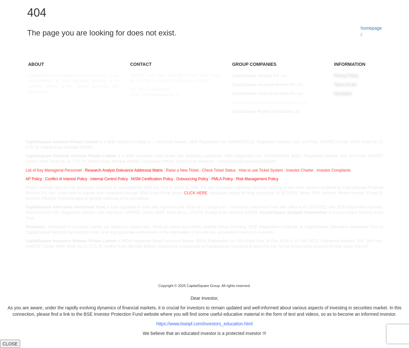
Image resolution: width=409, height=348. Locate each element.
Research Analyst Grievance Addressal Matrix (124, 170)
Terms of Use (345, 84)
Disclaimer (343, 93)
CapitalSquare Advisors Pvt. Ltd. (259, 75)
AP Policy (34, 179)
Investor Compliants (334, 170)
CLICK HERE (195, 193)
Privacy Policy (346, 75)
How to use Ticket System (261, 170)
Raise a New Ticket (182, 170)
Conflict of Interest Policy (66, 179)
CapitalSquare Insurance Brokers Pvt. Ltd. (268, 84)
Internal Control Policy (109, 179)
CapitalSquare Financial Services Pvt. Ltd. (268, 93)
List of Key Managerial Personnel (54, 170)
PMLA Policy (222, 179)
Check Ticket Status (219, 170)
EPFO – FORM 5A (111, 147)
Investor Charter (299, 170)
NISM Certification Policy (152, 179)
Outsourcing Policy (192, 179)
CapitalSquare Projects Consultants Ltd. (266, 111)
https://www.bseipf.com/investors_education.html (204, 323)
